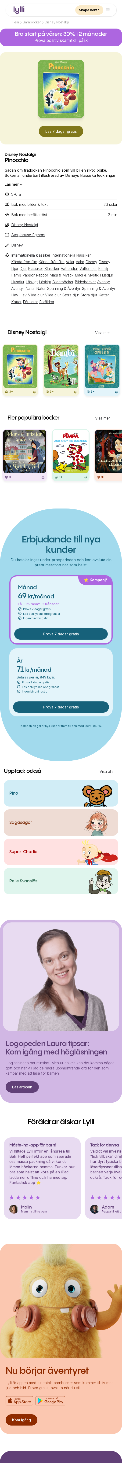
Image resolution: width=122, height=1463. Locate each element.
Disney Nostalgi (57, 22)
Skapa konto (89, 10)
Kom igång (21, 1420)
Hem (15, 22)
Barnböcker (32, 22)
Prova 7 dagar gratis (61, 634)
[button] (108, 10)
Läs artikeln (22, 1087)
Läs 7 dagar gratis (61, 131)
